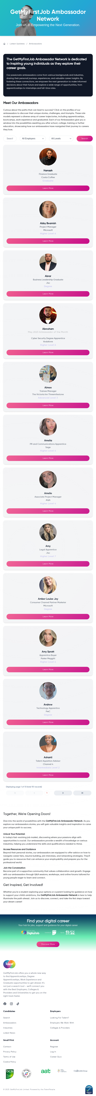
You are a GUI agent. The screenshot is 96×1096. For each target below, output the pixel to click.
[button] (15, 793)
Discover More (48, 944)
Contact (7, 1047)
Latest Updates (17, 44)
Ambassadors (35, 44)
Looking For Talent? (59, 1018)
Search (84, 139)
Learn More (48, 188)
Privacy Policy (9, 1052)
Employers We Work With (62, 1023)
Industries (7, 1028)
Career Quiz (56, 1057)
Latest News (9, 1033)
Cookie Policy (9, 1062)
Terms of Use (9, 1057)
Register (54, 1047)
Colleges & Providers (60, 1028)
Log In (53, 1052)
